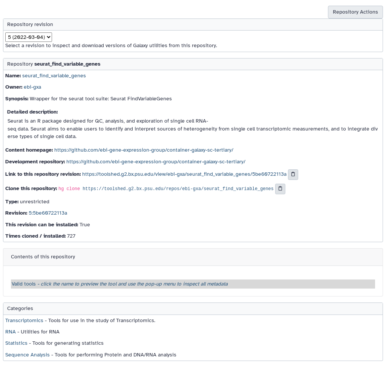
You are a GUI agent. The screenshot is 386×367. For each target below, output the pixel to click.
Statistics (16, 343)
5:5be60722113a (48, 213)
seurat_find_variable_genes (54, 75)
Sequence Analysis (27, 355)
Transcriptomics (24, 320)
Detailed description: (32, 112)
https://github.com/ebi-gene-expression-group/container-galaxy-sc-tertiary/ (143, 150)
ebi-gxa (32, 87)
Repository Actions (355, 12)
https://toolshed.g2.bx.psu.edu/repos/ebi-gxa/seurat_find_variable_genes (178, 189)
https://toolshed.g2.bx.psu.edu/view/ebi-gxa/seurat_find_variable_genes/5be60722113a (184, 174)
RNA (10, 332)
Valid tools (120, 284)
